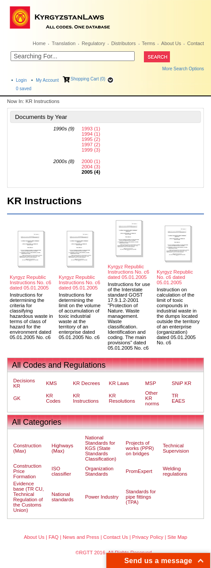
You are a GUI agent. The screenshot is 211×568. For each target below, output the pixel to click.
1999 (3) (91, 149)
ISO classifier (61, 471)
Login (21, 80)
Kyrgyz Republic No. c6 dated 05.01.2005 (175, 277)
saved (23, 88)
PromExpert (139, 471)
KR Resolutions (122, 398)
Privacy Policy (147, 537)
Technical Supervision (176, 448)
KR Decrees (86, 383)
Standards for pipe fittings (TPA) (141, 497)
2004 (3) (91, 166)
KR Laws (119, 383)
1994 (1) (91, 134)
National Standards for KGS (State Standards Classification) (101, 448)
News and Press (81, 537)
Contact (195, 43)
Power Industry (102, 496)
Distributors (123, 43)
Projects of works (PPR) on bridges (140, 448)
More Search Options (183, 68)
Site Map (177, 537)
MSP (150, 383)
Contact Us (115, 537)
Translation (63, 43)
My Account (47, 80)
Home (39, 43)
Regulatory (93, 43)
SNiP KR (182, 383)
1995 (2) (91, 139)
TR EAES (178, 398)
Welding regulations (175, 471)
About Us (171, 43)
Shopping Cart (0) (88, 78)
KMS (51, 383)
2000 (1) (91, 161)
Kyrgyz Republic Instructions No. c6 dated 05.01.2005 (30, 282)
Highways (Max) (62, 448)
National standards (63, 497)
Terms (148, 43)
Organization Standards (99, 471)
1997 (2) (91, 144)
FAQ (54, 537)
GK (16, 398)
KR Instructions (85, 398)
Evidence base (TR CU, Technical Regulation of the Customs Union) (28, 497)
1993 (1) (91, 128)
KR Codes (53, 398)
